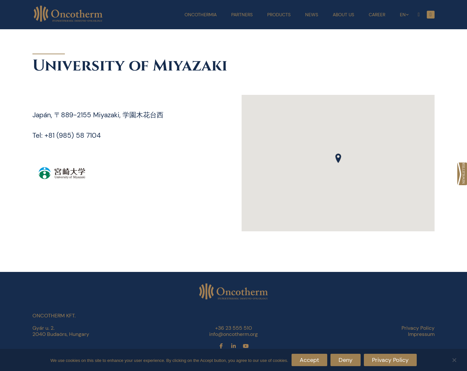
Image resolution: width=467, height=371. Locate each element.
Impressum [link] (421, 334)
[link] (462, 173)
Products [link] (279, 15)
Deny (346, 360)
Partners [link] (242, 15)
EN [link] (403, 15)
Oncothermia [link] (201, 15)
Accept (309, 360)
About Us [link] (343, 15)
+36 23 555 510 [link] (233, 328)
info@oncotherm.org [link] (233, 334)
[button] (338, 158)
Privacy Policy (390, 360)
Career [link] (377, 15)
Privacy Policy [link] (418, 328)
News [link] (311, 15)
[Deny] (454, 359)
